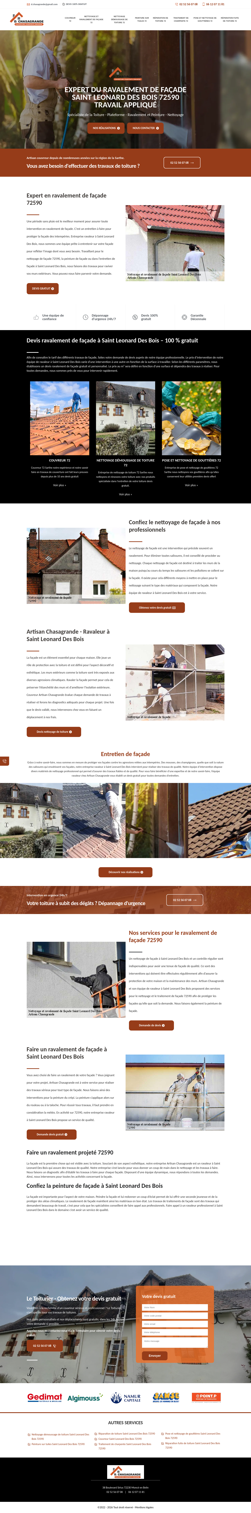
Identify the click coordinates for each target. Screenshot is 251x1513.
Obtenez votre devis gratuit (157, 607)
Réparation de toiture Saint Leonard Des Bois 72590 (127, 1433)
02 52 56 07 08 (186, 4)
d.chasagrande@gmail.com (42, 4)
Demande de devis (152, 1025)
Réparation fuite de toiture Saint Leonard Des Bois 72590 (192, 1445)
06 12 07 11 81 (213, 4)
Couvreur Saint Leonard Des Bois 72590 (120, 1438)
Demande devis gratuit (52, 1134)
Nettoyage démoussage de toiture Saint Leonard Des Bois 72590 (60, 1436)
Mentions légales (144, 1507)
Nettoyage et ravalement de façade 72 (91, 19)
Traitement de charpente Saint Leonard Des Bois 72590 (125, 1446)
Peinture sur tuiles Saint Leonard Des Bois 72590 (58, 1444)
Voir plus (59, 485)
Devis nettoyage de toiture (54, 732)
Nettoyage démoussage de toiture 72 (119, 19)
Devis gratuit (43, 288)
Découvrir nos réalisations (126, 872)
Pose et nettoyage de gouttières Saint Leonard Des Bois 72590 (192, 1436)
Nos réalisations (106, 128)
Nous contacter (146, 128)
